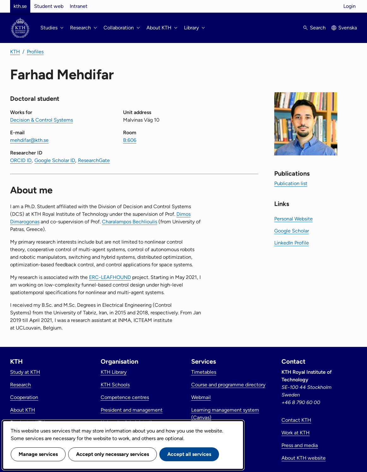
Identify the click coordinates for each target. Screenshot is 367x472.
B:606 (129, 140)
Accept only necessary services (112, 454)
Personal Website (293, 219)
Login (349, 6)
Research (20, 385)
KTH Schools (115, 385)
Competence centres (125, 397)
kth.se (20, 6)
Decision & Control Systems (41, 120)
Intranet (78, 6)
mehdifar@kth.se (29, 140)
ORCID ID (21, 160)
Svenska (347, 28)
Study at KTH (25, 372)
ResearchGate (94, 160)
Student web (48, 6)
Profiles (35, 52)
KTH (15, 52)
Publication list (290, 183)
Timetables (203, 372)
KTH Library (114, 372)
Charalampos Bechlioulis (129, 222)
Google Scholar (291, 231)
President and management (132, 410)
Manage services (38, 454)
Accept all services (189, 454)
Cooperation (24, 397)
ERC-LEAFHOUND (110, 277)
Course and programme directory (228, 385)
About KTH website (303, 458)
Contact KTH (296, 420)
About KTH (22, 410)
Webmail (201, 397)
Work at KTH (295, 433)
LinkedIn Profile (291, 243)
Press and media (299, 445)
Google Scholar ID (54, 160)
